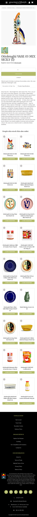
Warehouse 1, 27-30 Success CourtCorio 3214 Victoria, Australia (18, 505)
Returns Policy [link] (18, 469)
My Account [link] (18, 419)
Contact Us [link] (18, 447)
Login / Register (18, 73)
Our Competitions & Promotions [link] (18, 444)
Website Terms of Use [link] (18, 463)
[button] (18, 77)
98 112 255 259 (18, 510)
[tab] (9, 86)
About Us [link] (18, 457)
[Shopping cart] (32, 2)
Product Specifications (24, 86)
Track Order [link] (18, 423)
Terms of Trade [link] (18, 460)
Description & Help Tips (9, 86)
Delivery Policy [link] (18, 429)
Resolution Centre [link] (18, 426)
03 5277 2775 (18, 498)
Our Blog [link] (18, 441)
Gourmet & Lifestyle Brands (18, 501)
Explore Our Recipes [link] (18, 438)
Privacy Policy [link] (18, 466)
